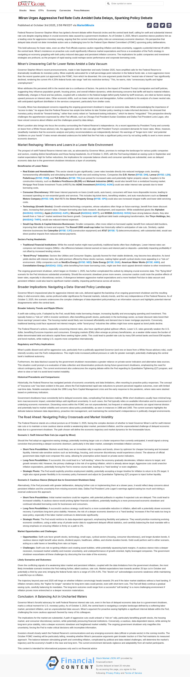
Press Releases (82, 10)
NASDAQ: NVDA (121, 213)
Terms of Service (133, 673)
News (32, 10)
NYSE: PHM (42, 178)
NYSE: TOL (75, 178)
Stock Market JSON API (108, 658)
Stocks (23, 10)
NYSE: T (113, 230)
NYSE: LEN (164, 175)
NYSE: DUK (114, 262)
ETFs (41, 10)
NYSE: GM (47, 199)
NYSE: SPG (101, 199)
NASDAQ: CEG (54, 265)
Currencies (65, 10)
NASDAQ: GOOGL (33, 213)
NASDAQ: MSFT (90, 213)
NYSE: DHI (141, 175)
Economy (51, 10)
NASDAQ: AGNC (104, 184)
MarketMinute (85, 25)
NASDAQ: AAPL (60, 213)
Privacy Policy (113, 673)
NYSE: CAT (65, 230)
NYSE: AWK (153, 262)
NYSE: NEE (85, 262)
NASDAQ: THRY (32, 219)
